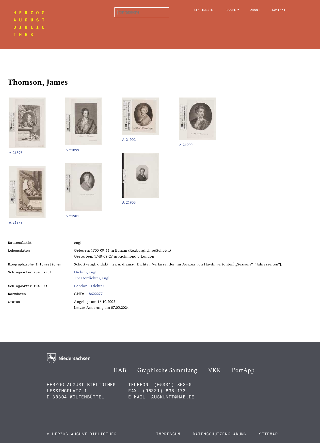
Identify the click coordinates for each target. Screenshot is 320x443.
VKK (214, 370)
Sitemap (268, 433)
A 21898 (15, 222)
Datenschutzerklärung (219, 433)
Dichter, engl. (85, 272)
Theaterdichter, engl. (92, 278)
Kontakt (279, 10)
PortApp (243, 370)
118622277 (94, 294)
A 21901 (72, 216)
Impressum (168, 433)
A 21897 (15, 153)
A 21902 (129, 140)
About (255, 10)
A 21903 (129, 202)
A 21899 (72, 150)
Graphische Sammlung (167, 370)
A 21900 (185, 145)
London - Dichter (89, 286)
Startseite (203, 10)
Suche (231, 10)
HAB (119, 370)
